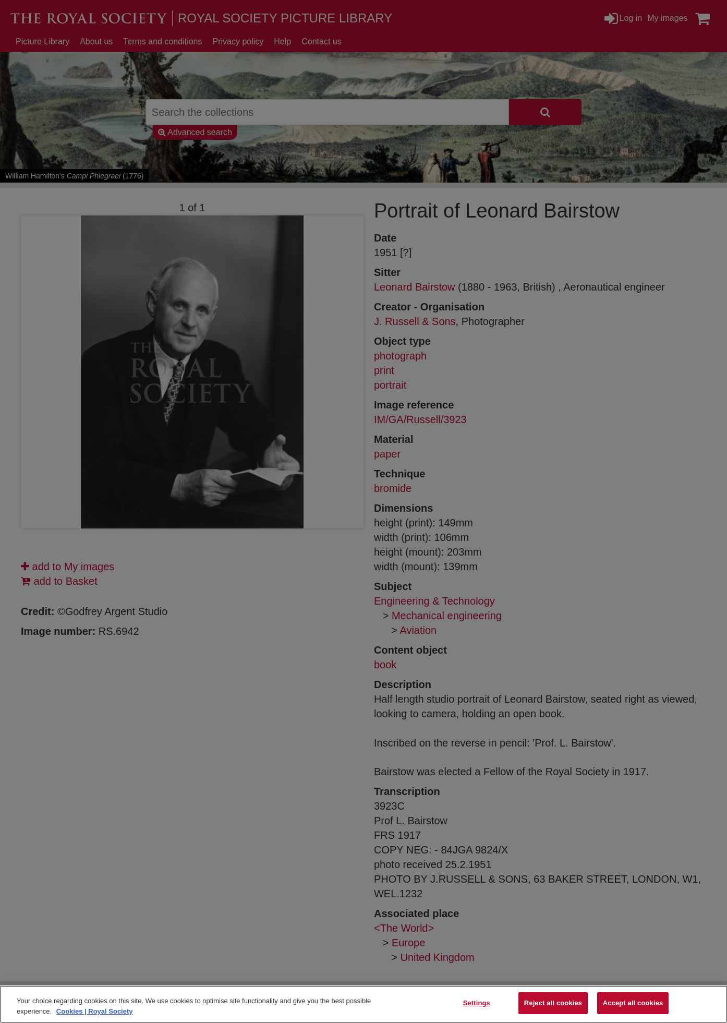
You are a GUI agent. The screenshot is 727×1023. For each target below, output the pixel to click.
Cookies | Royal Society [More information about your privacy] (94, 1011)
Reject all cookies (553, 1003)
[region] (363, 1004)
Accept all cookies (633, 1003)
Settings (476, 1003)
